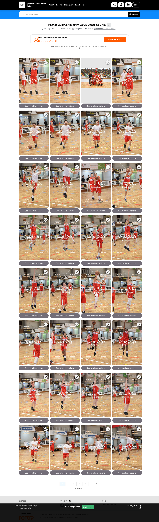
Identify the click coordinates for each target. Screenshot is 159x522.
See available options (34, 106)
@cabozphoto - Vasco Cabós (105, 29)
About (51, 5)
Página (59, 5)
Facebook (79, 5)
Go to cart (87, 507)
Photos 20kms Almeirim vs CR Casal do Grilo (77, 24)
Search (133, 14)
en (136, 5)
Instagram (68, 5)
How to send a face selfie (48, 41)
